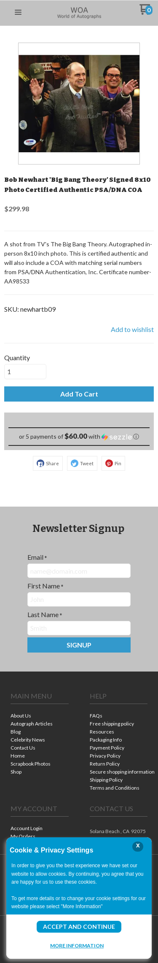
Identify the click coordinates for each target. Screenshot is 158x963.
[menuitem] (40, 716)
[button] (18, 13)
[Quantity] (25, 371)
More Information (77, 945)
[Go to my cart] (146, 12)
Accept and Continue (79, 926)
